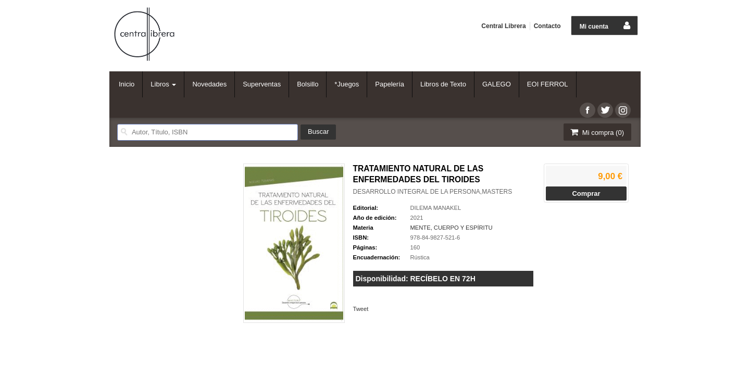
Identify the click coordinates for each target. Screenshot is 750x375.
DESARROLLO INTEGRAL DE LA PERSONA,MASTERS (432, 191)
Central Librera (503, 26)
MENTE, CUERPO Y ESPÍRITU (451, 227)
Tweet (361, 309)
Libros (163, 84)
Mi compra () (596, 132)
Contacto (547, 26)
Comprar (586, 193)
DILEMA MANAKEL (435, 208)
